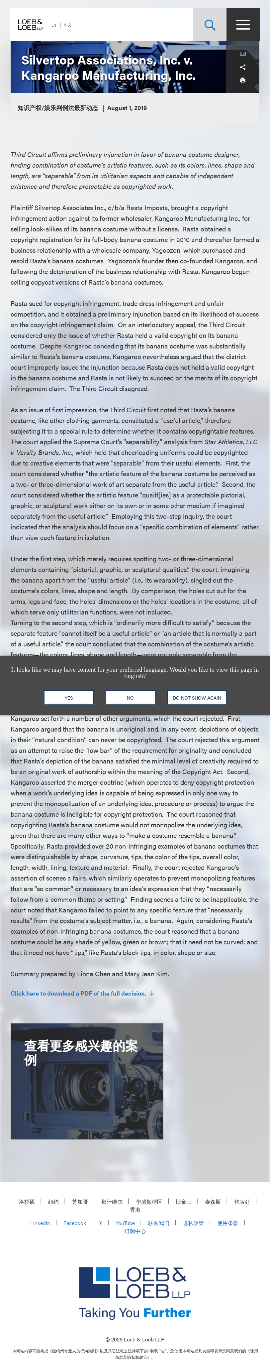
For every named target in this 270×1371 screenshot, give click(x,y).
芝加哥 (80, 1201)
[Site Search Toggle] (209, 24)
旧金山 (184, 1201)
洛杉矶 (27, 1201)
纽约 (53, 1201)
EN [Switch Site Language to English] (54, 25)
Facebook (74, 1223)
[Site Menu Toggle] (242, 24)
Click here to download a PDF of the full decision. (79, 993)
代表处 (242, 1201)
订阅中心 (135, 1231)
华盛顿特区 (149, 1201)
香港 (135, 1209)
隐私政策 (193, 1223)
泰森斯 (213, 1201)
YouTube (125, 1223)
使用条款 (227, 1223)
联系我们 (158, 1223)
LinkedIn (40, 1223)
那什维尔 (112, 1201)
